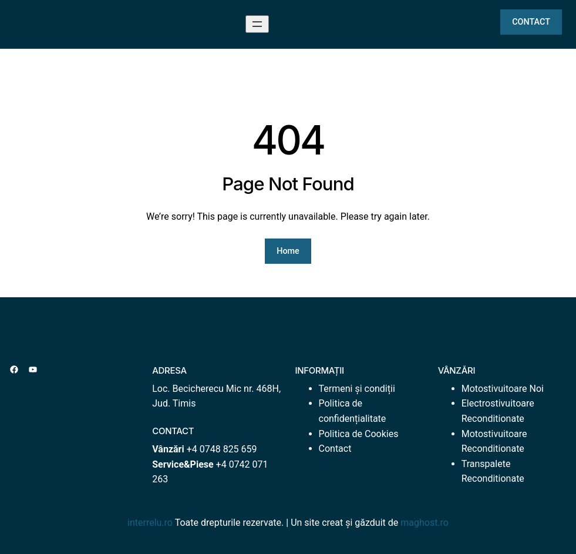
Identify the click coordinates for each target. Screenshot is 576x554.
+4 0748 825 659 (222, 449)
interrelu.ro (150, 522)
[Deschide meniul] (257, 24)
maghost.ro (424, 522)
